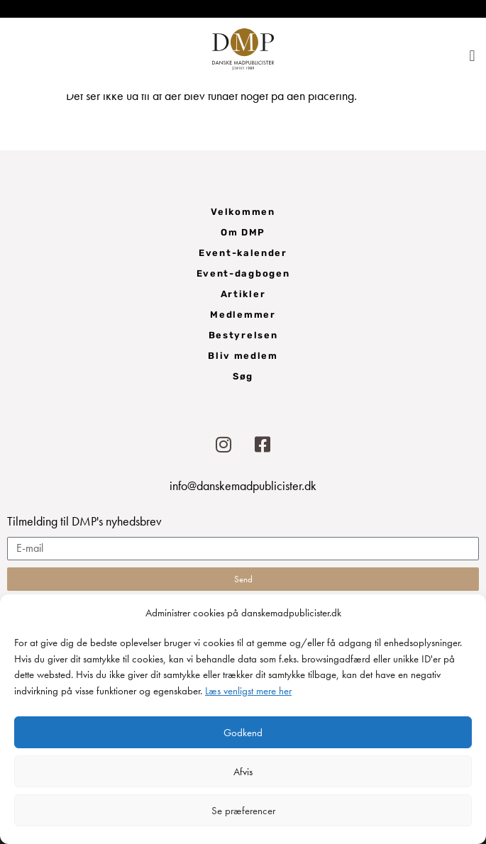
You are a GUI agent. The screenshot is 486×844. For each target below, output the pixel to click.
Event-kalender (243, 253)
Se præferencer (243, 811)
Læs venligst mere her (248, 691)
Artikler (243, 294)
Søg (243, 376)
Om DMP (243, 232)
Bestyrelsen (243, 335)
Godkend (243, 733)
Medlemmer (242, 314)
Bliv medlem (243, 355)
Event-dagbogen (243, 273)
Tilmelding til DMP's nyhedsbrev (84, 522)
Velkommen (243, 211)
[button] (472, 55)
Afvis (243, 772)
